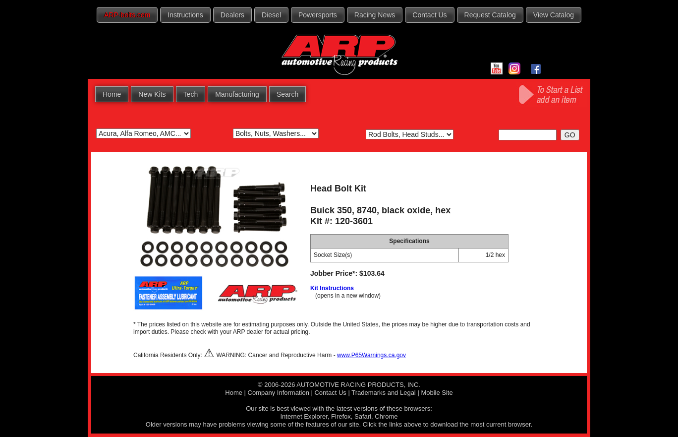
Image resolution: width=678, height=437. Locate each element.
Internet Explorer (303, 416)
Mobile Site (436, 392)
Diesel (271, 15)
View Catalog (553, 15)
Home (112, 94)
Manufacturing (237, 94)
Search (287, 94)
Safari (362, 416)
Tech (190, 94)
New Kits (152, 94)
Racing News (374, 15)
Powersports (317, 15)
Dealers (232, 15)
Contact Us (429, 15)
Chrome (386, 416)
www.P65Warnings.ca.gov (371, 355)
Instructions (185, 15)
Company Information (278, 392)
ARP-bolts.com (127, 15)
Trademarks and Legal (383, 392)
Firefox (341, 416)
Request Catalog (490, 15)
